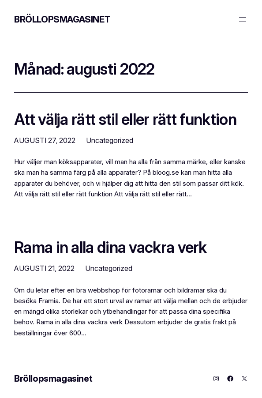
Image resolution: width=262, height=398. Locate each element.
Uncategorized (109, 140)
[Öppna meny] (242, 19)
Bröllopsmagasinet (62, 19)
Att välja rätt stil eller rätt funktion (125, 119)
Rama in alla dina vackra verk (110, 247)
